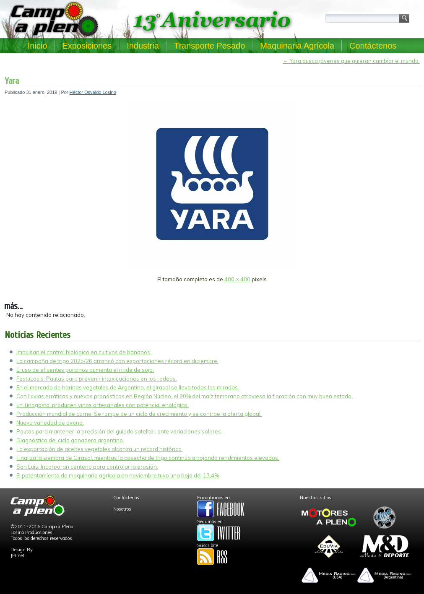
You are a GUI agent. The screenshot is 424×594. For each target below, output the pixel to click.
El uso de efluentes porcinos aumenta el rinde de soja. (85, 369)
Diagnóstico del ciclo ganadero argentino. (70, 440)
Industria (143, 45)
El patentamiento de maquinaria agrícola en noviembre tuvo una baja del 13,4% (117, 475)
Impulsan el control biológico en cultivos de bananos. (83, 352)
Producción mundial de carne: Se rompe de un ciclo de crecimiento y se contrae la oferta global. (139, 413)
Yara (12, 80)
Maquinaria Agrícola (297, 45)
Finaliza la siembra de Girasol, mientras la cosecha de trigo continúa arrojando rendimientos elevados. (147, 457)
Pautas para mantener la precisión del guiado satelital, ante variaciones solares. (119, 431)
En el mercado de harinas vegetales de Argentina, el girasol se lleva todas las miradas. (127, 387)
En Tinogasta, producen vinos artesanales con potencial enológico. (102, 405)
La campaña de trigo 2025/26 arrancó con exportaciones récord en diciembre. (117, 361)
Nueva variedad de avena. (50, 422)
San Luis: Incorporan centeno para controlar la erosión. (87, 466)
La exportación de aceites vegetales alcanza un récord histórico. (99, 449)
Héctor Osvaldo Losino (93, 92)
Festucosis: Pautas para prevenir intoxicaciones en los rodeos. (96, 378)
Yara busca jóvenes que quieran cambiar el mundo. (351, 60)
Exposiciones (87, 45)
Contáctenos (372, 45)
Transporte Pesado (209, 45)
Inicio (37, 45)
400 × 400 (237, 279)
